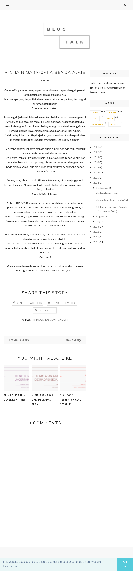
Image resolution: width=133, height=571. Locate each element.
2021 (96, 147)
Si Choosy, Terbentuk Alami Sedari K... (71, 400)
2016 (96, 172)
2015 (96, 177)
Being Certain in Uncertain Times (15, 397)
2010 (96, 241)
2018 (96, 162)
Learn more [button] (10, 566)
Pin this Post (47, 310)
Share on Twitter (64, 303)
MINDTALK (38, 319)
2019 (96, 157)
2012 (96, 231)
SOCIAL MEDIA (97, 124)
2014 (96, 182)
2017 (96, 167)
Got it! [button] (125, 564)
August (100, 216)
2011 (96, 236)
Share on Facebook (29, 303)
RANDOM (62, 319)
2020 (96, 152)
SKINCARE (114, 124)
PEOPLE (94, 118)
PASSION (50, 319)
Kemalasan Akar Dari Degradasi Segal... (42, 400)
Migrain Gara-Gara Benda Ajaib (112, 199)
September (102, 187)
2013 (96, 226)
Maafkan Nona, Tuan (107, 192)
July (98, 221)
